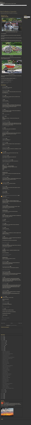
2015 (3, 337)
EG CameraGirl (7, 402)
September (4, 344)
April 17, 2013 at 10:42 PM (6, 234)
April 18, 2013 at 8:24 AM (5, 259)
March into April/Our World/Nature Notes (8, 388)
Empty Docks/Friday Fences (6, 366)
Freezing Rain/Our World (6, 370)
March (4, 389)
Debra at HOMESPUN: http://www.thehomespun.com (10, 195)
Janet (3, 127)
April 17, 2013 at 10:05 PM (6, 225)
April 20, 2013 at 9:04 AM (5, 301)
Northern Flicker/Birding (6, 363)
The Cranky (4, 86)
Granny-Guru (4, 205)
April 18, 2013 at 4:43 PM (5, 275)
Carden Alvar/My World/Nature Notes (8, 353)
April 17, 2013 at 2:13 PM (5, 184)
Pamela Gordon (4, 103)
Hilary (3, 231)
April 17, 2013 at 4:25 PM (5, 189)
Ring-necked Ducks (5, 360)
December (4, 340)
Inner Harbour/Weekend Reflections (7, 383)
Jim (2, 236)
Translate (26, 18)
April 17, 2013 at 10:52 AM (6, 145)
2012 (3, 393)
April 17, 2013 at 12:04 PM (6, 162)
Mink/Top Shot (4, 382)
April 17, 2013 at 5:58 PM (5, 193)
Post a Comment (4, 319)
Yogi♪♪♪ (3, 95)
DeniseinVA (4, 199)
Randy (3, 227)
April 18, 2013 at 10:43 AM (6, 269)
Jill (2, 99)
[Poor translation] (2, 4)
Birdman (3, 116)
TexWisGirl (4, 138)
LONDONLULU (4, 177)
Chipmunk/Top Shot (5, 372)
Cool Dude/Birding (5, 371)
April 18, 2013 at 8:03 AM (5, 255)
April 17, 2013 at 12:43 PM (6, 180)
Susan (3, 219)
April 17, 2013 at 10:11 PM (6, 229)
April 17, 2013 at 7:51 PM (5, 212)
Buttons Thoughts (5, 90)
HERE (16, 78)
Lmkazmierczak (4, 290)
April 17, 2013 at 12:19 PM (6, 170)
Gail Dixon (3, 186)
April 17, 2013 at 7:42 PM (5, 208)
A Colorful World (4, 182)
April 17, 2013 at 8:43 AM (5, 120)
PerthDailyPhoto (4, 155)
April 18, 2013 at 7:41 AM (5, 247)
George (3, 223)
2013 (3, 339)
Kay (3, 277)
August (4, 345)
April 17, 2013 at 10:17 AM (6, 136)
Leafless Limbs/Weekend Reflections (8, 365)
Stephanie (3, 191)
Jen (2, 214)
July (3, 346)
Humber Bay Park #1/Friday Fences (7, 358)
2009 (3, 397)
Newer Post (3, 323)
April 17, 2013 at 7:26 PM (5, 203)
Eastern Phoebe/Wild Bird (6, 352)
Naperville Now (4, 261)
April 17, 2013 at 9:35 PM (5, 221)
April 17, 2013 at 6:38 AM (5, 93)
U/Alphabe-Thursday (5, 376)
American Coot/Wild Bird (6, 369)
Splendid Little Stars (5, 271)
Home (12, 323)
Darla (3, 109)
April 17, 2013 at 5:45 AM (5, 88)
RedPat (3, 151)
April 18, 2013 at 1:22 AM (5, 242)
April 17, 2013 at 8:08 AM (5, 114)
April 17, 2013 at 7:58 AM (5, 107)
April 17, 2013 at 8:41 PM (5, 217)
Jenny (3, 308)
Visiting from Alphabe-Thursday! (6, 254)
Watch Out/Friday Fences (6, 384)
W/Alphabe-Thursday (5, 359)
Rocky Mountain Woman (6, 266)
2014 (3, 338)
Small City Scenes (5, 147)
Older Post (20, 323)
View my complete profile (4, 406)
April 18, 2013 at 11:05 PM (6, 288)
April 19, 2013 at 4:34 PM (5, 294)
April (3, 350)
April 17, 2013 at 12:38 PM (6, 175)
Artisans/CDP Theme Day (6, 351)
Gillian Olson (4, 142)
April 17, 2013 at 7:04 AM (5, 97)
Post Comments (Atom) (13, 325)
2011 (3, 394)
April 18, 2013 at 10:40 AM (6, 264)
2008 (3, 398)
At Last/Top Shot (5, 364)
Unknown (3, 296)
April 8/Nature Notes (5, 378)
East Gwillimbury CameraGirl (8, 11)
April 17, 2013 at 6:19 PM (5, 197)
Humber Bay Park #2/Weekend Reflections (8, 357)
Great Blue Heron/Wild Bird (6, 377)
